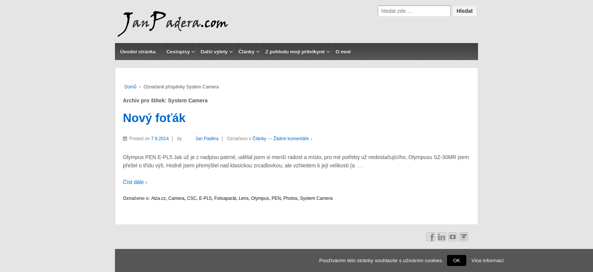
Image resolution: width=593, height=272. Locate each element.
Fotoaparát (225, 198)
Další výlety (214, 51)
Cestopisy (178, 51)
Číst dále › (135, 182)
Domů (130, 87)
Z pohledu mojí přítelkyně (294, 51)
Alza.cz (158, 198)
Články (246, 51)
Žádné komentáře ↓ (292, 138)
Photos (290, 198)
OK (456, 260)
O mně (343, 51)
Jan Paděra (200, 138)
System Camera (316, 198)
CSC (191, 198)
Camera (176, 198)
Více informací (488, 260)
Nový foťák (154, 118)
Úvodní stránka (138, 51)
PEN (276, 198)
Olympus (260, 198)
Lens (243, 198)
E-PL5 (205, 198)
